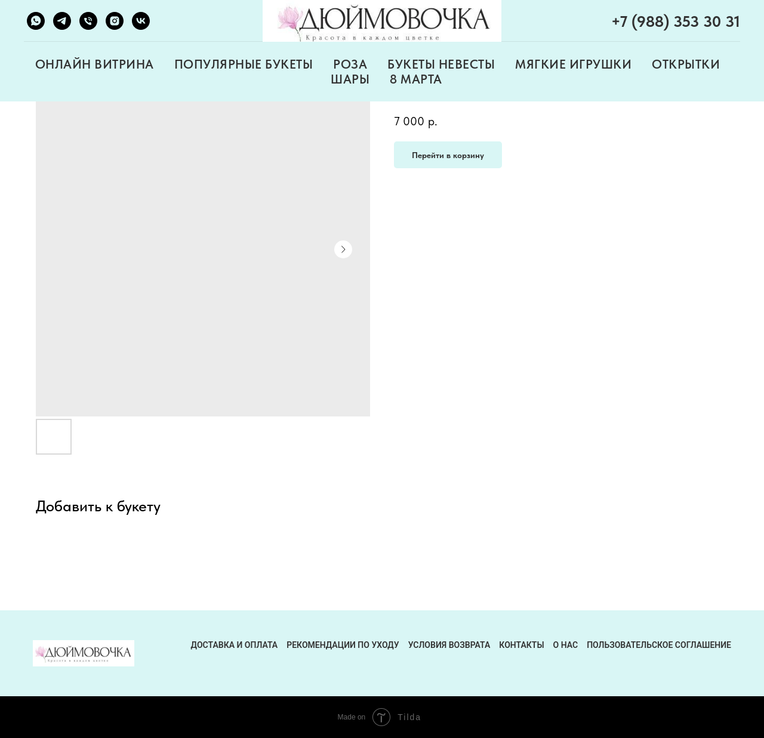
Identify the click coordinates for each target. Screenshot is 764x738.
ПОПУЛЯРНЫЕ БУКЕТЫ (243, 64)
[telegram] (62, 21)
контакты (521, 645)
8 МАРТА (416, 79)
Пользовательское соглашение (659, 645)
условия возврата (449, 645)
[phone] (88, 21)
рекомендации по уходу (342, 645)
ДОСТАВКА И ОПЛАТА (234, 645)
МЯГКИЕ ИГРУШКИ (573, 64)
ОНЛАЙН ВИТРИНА (94, 64)
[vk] (141, 21)
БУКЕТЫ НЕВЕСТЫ (441, 64)
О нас (565, 645)
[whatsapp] (36, 21)
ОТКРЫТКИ (686, 64)
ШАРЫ (350, 79)
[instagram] (115, 21)
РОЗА (350, 64)
